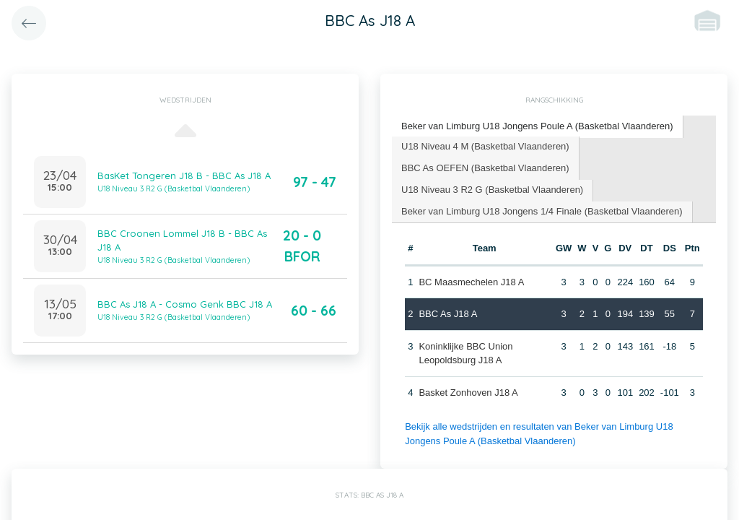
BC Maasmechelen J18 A (471, 282)
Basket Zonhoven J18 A (468, 392)
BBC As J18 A (448, 313)
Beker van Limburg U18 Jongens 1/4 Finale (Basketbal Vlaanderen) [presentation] (542, 211)
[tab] (537, 127)
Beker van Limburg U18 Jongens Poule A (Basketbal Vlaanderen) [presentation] (537, 126)
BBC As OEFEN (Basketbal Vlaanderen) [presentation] (485, 167)
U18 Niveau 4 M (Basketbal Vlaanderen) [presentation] (485, 146)
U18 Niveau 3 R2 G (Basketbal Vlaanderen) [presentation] (492, 189)
